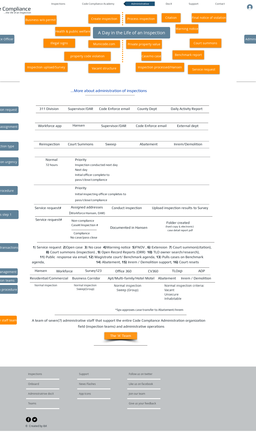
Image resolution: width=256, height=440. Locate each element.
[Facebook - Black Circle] (28, 419)
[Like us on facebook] (142, 383)
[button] (40, 19)
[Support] (89, 374)
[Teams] (49, 403)
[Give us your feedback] (145, 403)
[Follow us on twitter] (141, 374)
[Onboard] (41, 383)
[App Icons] (91, 393)
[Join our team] (141, 393)
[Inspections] (45, 374)
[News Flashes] (91, 383)
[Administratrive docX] (41, 393)
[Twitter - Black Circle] (34, 419)
